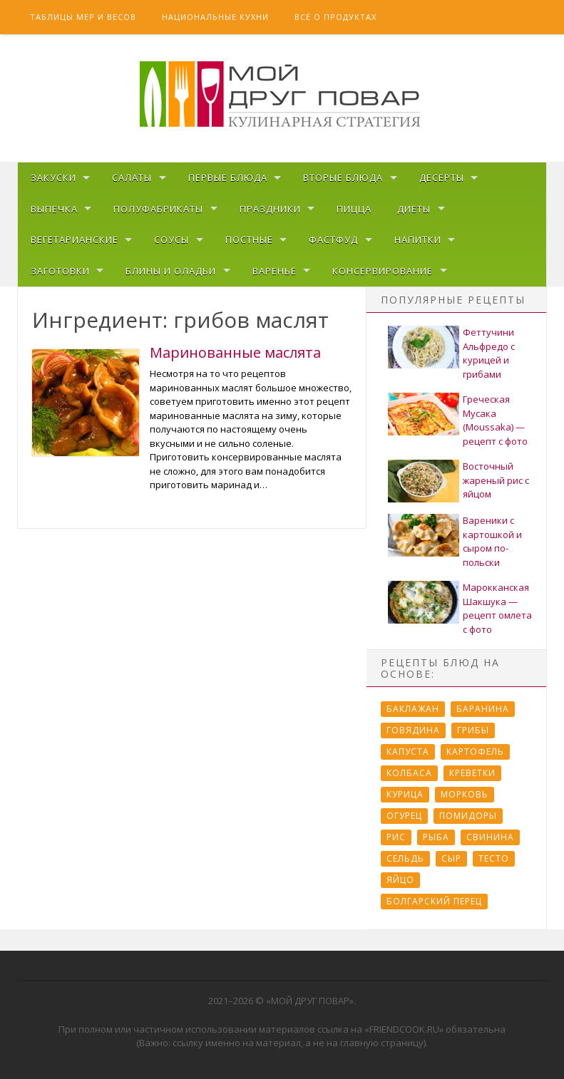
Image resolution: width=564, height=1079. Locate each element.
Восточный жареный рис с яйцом (496, 480)
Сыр (451, 858)
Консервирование (382, 270)
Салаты (132, 177)
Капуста (407, 751)
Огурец (404, 816)
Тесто (493, 858)
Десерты (441, 177)
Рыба (436, 837)
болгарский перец (434, 901)
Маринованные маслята (235, 352)
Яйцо (400, 880)
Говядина (413, 730)
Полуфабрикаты (158, 208)
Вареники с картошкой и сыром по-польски (492, 541)
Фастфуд (333, 239)
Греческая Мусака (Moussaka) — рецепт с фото (495, 420)
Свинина (490, 837)
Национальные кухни (215, 16)
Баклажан (412, 709)
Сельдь (405, 858)
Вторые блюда (343, 177)
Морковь (464, 794)
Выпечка (54, 208)
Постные (249, 239)
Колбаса (409, 773)
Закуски (53, 177)
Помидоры (468, 816)
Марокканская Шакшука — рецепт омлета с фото (497, 608)
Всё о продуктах (335, 16)
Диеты (414, 208)
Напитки (417, 239)
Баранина (482, 709)
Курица (405, 794)
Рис (396, 837)
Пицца (354, 208)
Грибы (473, 730)
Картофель (475, 751)
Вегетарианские (74, 239)
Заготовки (60, 270)
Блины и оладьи (170, 270)
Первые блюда (227, 177)
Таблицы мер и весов (83, 16)
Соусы (171, 239)
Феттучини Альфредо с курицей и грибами (489, 353)
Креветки (472, 773)
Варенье (274, 270)
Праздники (270, 208)
